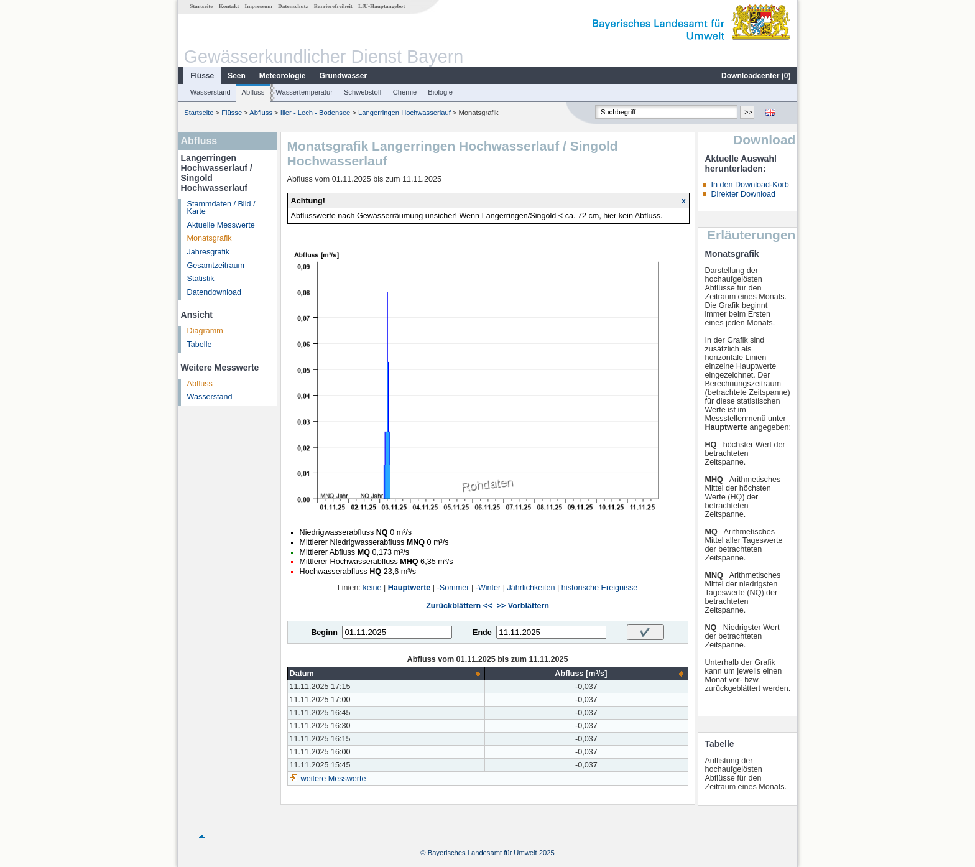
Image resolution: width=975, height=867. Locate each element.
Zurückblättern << (459, 605)
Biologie (440, 92)
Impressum (258, 6)
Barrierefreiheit (333, 6)
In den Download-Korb (749, 184)
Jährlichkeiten (531, 587)
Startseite (201, 6)
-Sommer (453, 587)
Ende (482, 632)
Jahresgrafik (208, 252)
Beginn (324, 632)
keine (372, 587)
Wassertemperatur (304, 92)
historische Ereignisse (599, 587)
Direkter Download (743, 194)
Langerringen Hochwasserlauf (404, 112)
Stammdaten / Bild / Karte (221, 208)
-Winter (488, 587)
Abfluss (253, 92)
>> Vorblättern (523, 605)
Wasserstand (210, 92)
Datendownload (214, 292)
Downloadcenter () (755, 76)
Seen (237, 76)
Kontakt (229, 6)
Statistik (201, 278)
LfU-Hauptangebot (381, 6)
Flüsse (202, 76)
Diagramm (205, 331)
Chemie (405, 92)
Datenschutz (293, 6)
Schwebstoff (363, 92)
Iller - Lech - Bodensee (315, 112)
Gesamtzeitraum (215, 265)
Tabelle (199, 344)
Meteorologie (282, 76)
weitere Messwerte (333, 778)
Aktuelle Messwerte (221, 225)
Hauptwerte (409, 587)
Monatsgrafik (209, 238)
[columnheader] (386, 673)
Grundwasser (343, 76)
